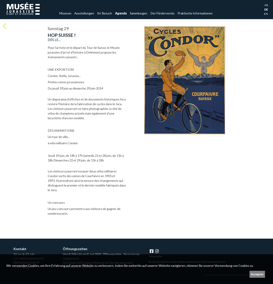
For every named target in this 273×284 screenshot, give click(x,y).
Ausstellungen (84, 13)
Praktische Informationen (195, 13)
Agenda (121, 13)
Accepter (257, 274)
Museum (65, 13)
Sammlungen (138, 13)
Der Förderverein (162, 13)
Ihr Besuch (104, 13)
